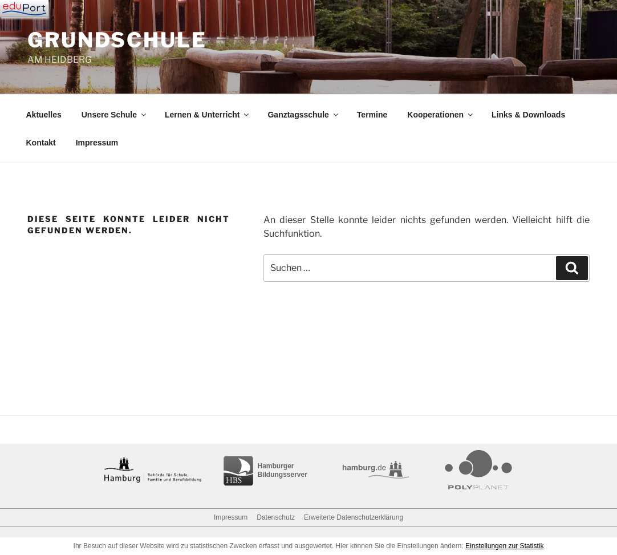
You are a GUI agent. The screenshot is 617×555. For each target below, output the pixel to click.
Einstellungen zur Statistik (504, 546)
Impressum (97, 142)
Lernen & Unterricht (207, 114)
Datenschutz (276, 517)
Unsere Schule (115, 114)
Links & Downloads (528, 114)
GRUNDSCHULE (117, 39)
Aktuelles (44, 114)
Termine (372, 114)
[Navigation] (24, 8)
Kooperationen (440, 114)
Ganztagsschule (303, 114)
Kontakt (41, 142)
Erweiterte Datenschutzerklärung (353, 517)
